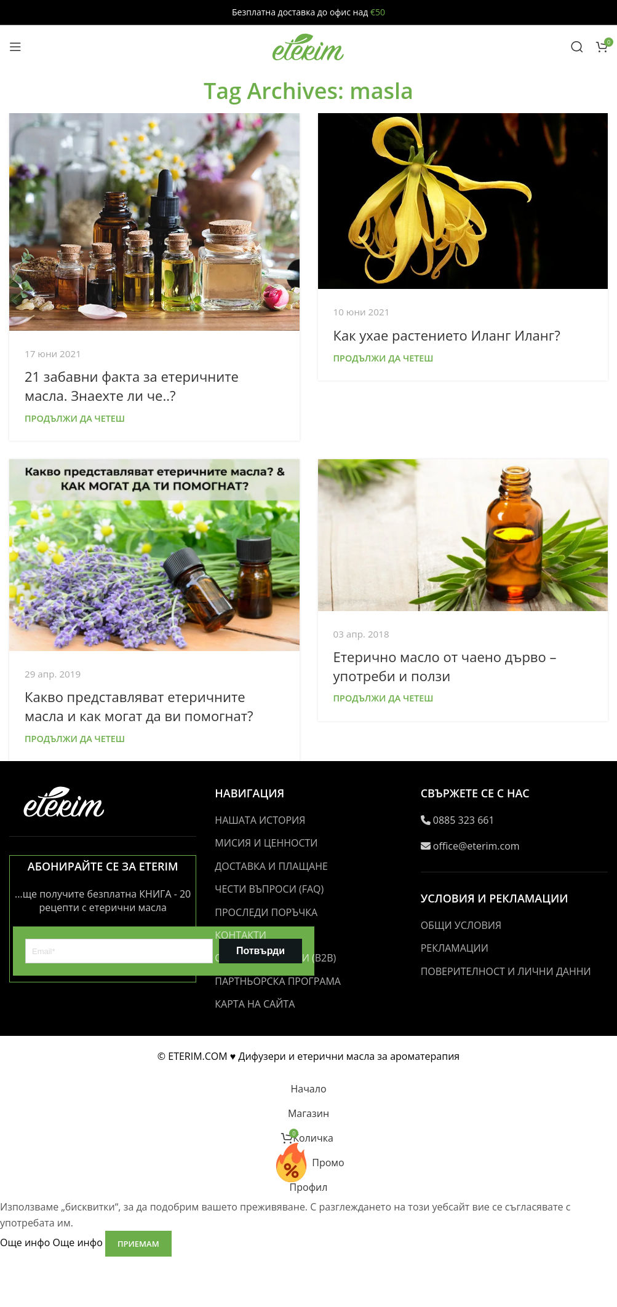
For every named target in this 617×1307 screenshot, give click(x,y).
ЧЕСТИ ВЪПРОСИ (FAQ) (269, 889)
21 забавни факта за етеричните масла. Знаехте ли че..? (132, 386)
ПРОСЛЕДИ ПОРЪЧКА (266, 912)
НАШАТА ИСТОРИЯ (260, 820)
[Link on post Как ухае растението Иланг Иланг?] (463, 201)
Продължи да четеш (75, 418)
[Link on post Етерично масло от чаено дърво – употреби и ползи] (463, 535)
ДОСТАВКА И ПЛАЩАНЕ (271, 866)
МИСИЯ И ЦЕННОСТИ (266, 843)
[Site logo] (309, 45)
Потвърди (260, 951)
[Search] (577, 46)
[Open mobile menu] (15, 46)
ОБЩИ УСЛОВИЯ (461, 925)
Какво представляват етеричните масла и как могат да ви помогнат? (139, 706)
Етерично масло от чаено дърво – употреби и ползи (445, 666)
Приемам (138, 1243)
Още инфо (52, 1243)
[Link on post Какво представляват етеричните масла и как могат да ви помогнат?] (154, 555)
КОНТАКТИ (240, 935)
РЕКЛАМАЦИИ (454, 948)
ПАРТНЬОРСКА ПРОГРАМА (278, 981)
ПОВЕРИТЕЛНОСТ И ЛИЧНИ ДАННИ (506, 971)
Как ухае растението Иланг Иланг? (446, 335)
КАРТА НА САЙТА (255, 1004)
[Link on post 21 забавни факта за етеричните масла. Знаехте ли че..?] (154, 222)
